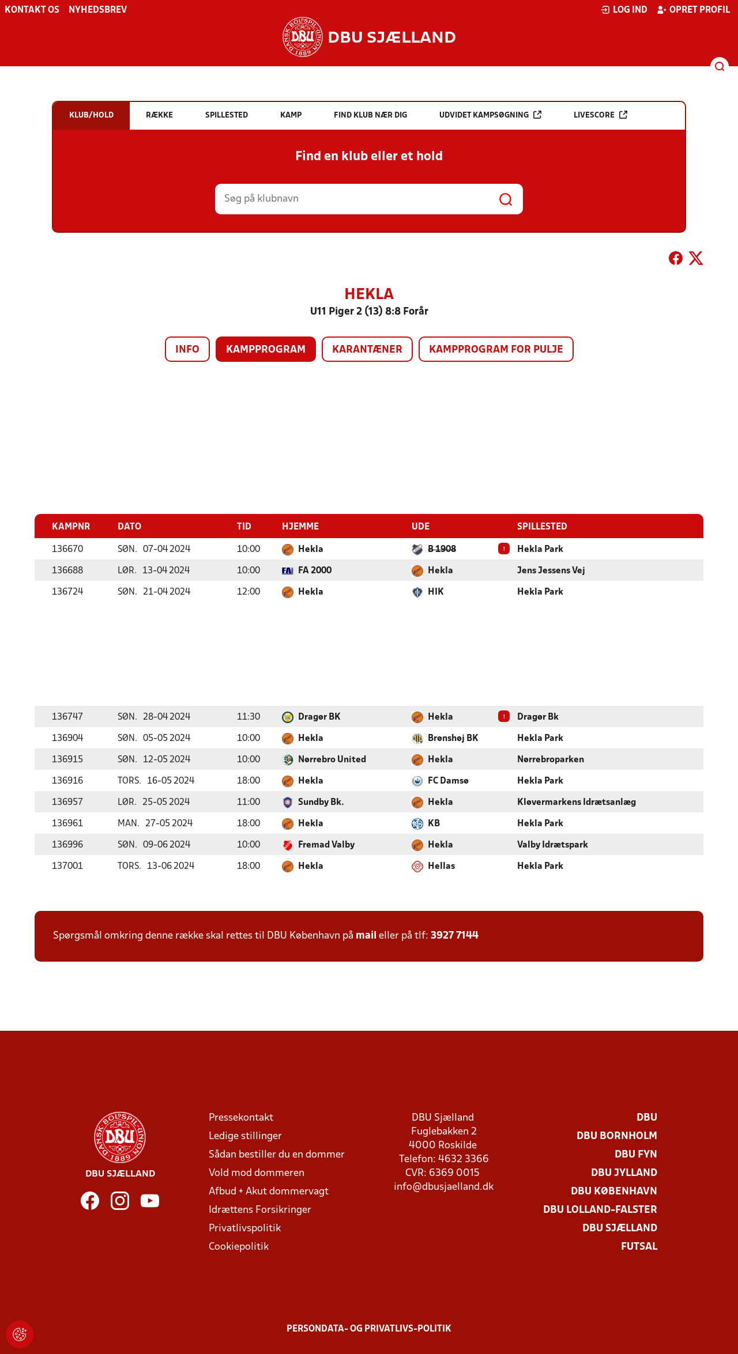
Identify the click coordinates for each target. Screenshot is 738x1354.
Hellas (441, 867)
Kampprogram (266, 350)
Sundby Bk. (321, 803)
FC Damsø (448, 781)
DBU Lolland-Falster (600, 1210)
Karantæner (367, 350)
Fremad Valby (326, 845)
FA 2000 (315, 571)
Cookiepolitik (239, 1247)
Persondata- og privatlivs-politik (369, 1329)
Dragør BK (319, 717)
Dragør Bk (538, 717)
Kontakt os (32, 10)
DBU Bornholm (617, 1136)
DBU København (614, 1192)
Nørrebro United (332, 760)
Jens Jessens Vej (551, 571)
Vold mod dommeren (256, 1173)
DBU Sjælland (619, 1229)
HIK (436, 592)
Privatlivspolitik (245, 1229)
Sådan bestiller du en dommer (277, 1155)
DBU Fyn (636, 1155)
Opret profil (693, 10)
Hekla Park (540, 550)
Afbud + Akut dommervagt (269, 1192)
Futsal (639, 1247)
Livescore (600, 115)
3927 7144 (455, 936)
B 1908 (442, 550)
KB (434, 824)
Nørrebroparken (550, 760)
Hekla (310, 550)
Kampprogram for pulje (496, 350)
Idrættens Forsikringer (260, 1210)
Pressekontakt (241, 1118)
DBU (647, 1118)
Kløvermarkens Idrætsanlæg (576, 803)
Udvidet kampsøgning (490, 115)
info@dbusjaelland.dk (444, 1187)
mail (366, 936)
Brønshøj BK (453, 739)
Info (187, 350)
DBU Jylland (624, 1173)
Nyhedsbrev (98, 10)
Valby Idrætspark (552, 845)
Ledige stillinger (245, 1136)
